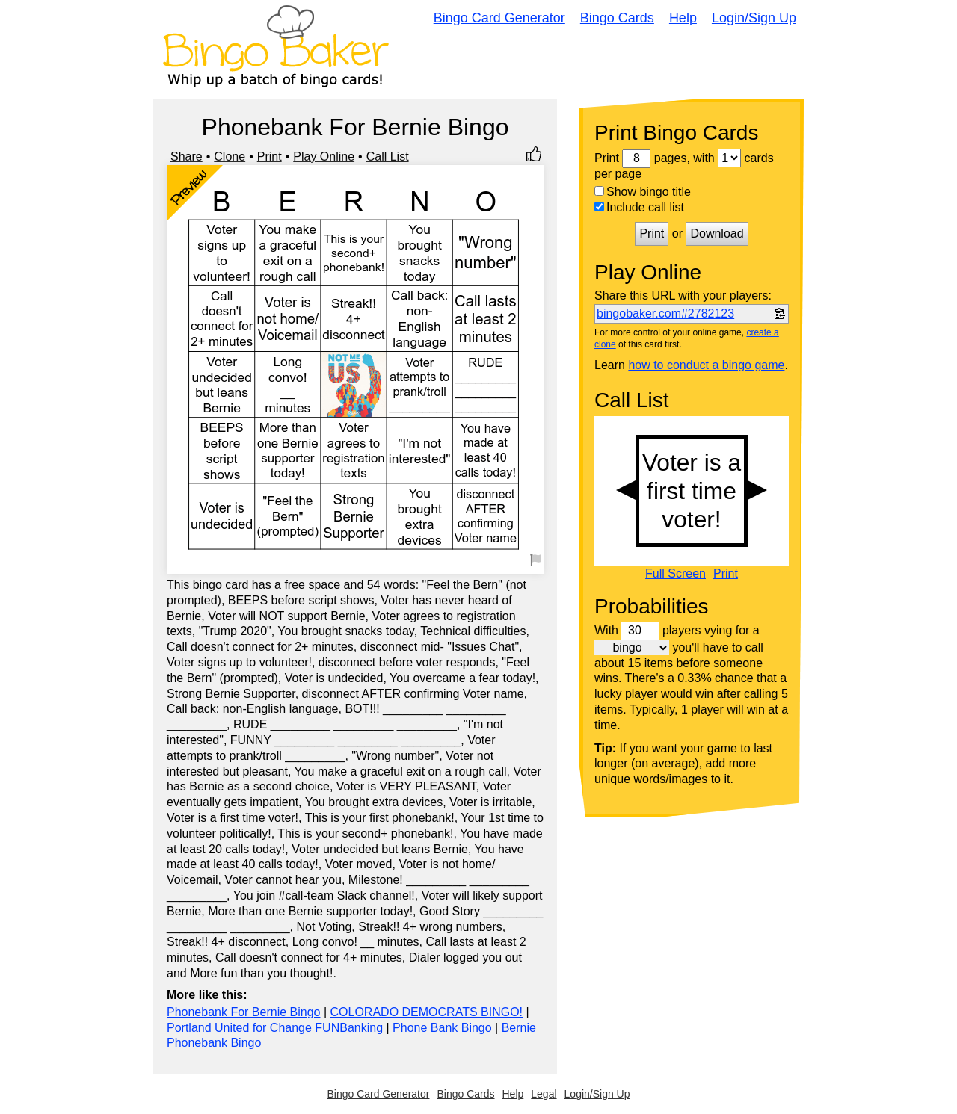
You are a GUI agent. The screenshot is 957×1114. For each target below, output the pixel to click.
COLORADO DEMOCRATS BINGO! (426, 1012)
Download (716, 233)
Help (683, 17)
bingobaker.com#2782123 (665, 313)
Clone (229, 156)
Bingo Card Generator (499, 17)
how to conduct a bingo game (706, 365)
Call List (387, 156)
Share (186, 156)
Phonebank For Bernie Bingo (243, 1012)
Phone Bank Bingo (442, 1027)
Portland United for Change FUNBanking (275, 1027)
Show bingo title (642, 191)
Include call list (639, 207)
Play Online (323, 156)
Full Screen (675, 574)
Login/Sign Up (754, 17)
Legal (543, 1094)
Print (269, 156)
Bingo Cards (617, 17)
